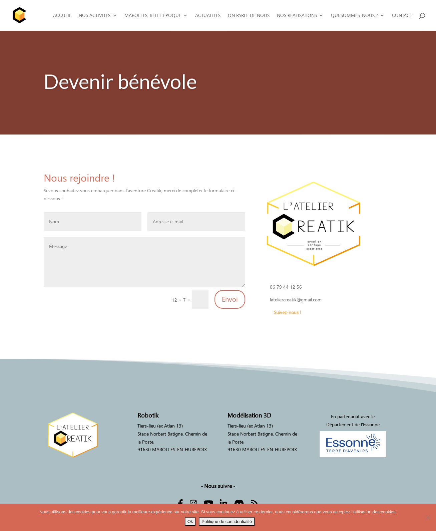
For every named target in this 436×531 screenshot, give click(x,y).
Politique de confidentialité (226, 521)
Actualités (208, 15)
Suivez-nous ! (287, 312)
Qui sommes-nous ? (354, 15)
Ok (190, 521)
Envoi (230, 299)
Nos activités (94, 15)
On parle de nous (249, 15)
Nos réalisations (297, 15)
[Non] (427, 517)
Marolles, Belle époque (152, 15)
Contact (402, 15)
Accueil (62, 15)
